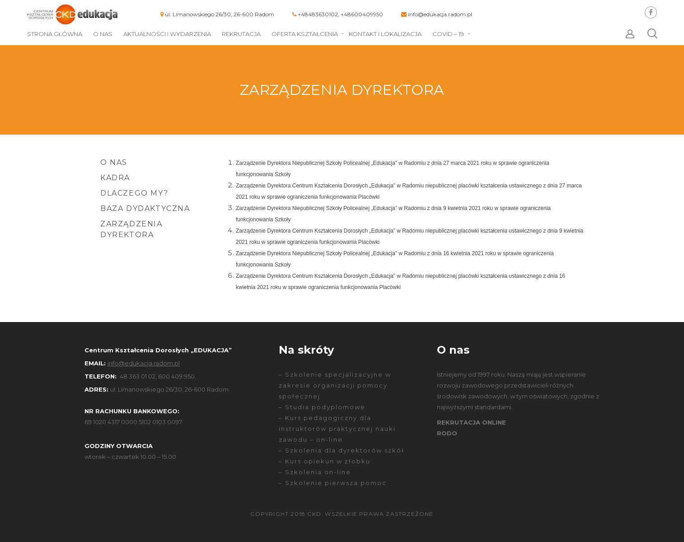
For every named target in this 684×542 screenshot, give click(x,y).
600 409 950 (176, 376)
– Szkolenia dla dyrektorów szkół (341, 450)
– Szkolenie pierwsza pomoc (333, 482)
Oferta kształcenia (305, 33)
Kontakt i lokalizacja (385, 33)
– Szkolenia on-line (315, 472)
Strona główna (54, 33)
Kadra (115, 177)
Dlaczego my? (134, 193)
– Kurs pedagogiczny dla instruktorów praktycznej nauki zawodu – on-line (337, 428)
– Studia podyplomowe (322, 407)
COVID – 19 (448, 33)
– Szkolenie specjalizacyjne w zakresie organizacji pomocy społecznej (335, 385)
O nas (102, 33)
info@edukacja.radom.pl (440, 14)
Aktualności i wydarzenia (167, 33)
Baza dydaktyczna (145, 208)
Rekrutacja (241, 33)
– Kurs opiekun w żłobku (324, 461)
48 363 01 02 (137, 376)
